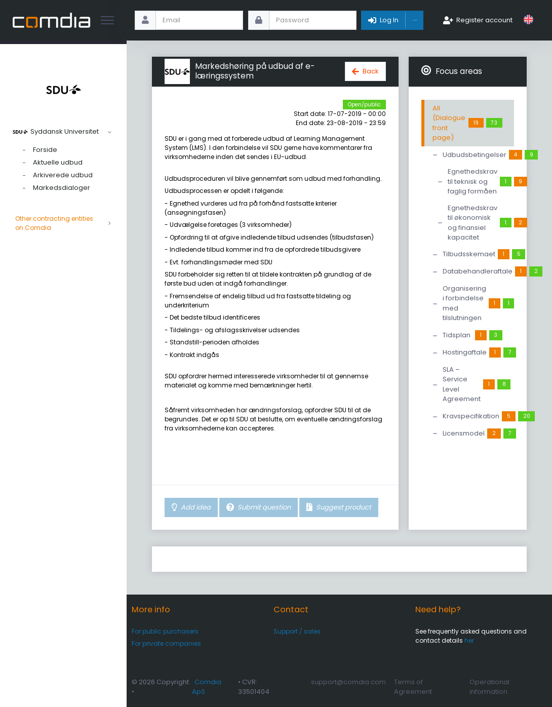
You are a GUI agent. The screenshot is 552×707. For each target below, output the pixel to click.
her (469, 640)
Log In (389, 20)
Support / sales (297, 631)
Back (371, 71)
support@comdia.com (348, 682)
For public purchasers (165, 631)
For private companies (166, 643)
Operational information (489, 687)
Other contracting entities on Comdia (63, 223)
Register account (484, 20)
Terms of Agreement (413, 687)
